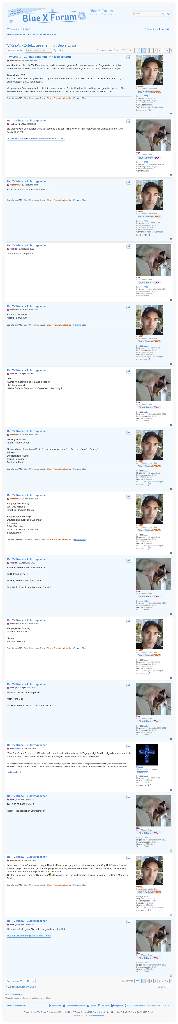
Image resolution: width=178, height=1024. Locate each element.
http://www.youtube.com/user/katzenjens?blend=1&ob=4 (36, 138)
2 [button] (147, 50)
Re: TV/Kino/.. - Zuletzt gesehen (27, 120)
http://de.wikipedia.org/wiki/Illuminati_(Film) (29, 935)
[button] (137, 50)
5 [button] (159, 50)
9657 (146, 96)
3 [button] (151, 50)
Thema (35, 68)
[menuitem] (26, 29)
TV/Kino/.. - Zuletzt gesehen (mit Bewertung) (40, 45)
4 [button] (155, 50)
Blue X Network (99, 1012)
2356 (146, 776)
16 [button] (166, 50)
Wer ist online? (13, 995)
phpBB (36, 1012)
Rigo (138, 153)
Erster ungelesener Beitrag (108, 50)
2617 (146, 162)
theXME (139, 87)
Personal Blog (80, 98)
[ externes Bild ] (14, 772)
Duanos (139, 767)
